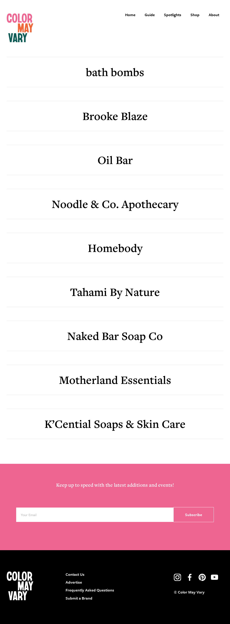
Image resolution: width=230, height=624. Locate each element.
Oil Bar (115, 160)
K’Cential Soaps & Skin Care (115, 423)
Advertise (74, 582)
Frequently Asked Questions (90, 590)
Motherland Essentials (115, 379)
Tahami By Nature (115, 292)
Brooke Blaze (115, 116)
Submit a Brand (79, 598)
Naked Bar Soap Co (115, 335)
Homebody (115, 248)
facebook (189, 577)
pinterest (202, 577)
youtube (214, 577)
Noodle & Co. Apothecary (115, 204)
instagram (177, 577)
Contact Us (75, 574)
